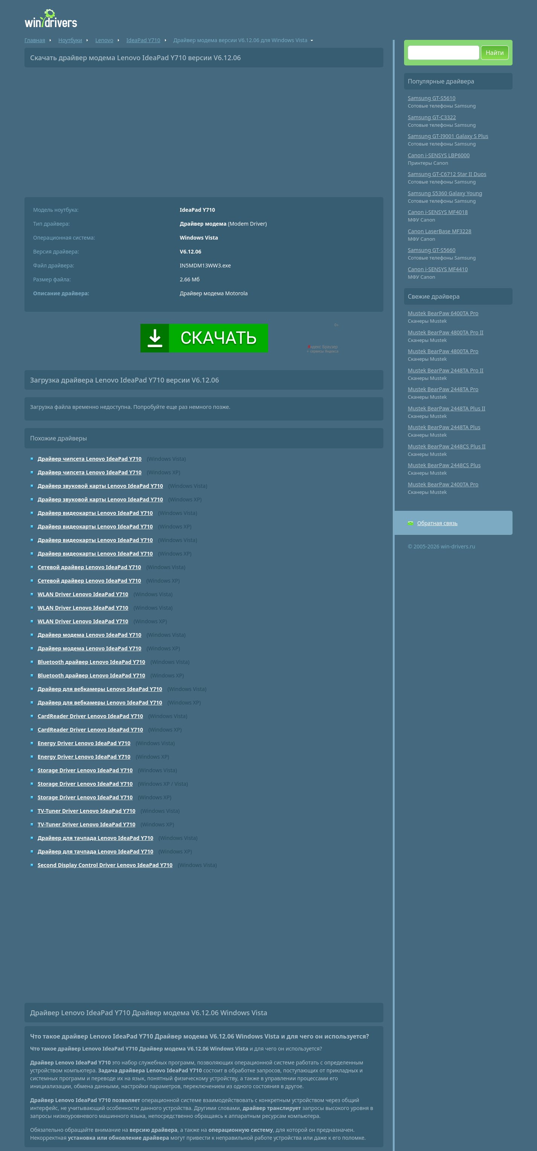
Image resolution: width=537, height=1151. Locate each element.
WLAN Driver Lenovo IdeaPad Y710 (83, 594)
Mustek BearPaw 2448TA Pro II (446, 370)
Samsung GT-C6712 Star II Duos (447, 174)
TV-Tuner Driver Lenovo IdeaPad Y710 (86, 810)
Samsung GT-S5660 (432, 250)
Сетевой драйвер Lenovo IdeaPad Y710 (89, 567)
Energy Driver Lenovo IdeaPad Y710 (84, 743)
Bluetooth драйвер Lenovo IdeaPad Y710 (91, 661)
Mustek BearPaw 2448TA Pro (443, 389)
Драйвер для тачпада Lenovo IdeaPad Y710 (95, 837)
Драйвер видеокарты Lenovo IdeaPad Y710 (95, 512)
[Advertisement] (203, 129)
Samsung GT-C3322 (432, 117)
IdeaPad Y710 (143, 40)
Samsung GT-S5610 (432, 98)
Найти (495, 53)
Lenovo (104, 40)
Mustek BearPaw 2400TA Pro (443, 484)
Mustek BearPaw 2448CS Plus (444, 465)
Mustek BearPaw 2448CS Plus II (447, 446)
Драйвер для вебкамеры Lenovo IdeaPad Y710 (100, 688)
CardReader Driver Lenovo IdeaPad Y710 (90, 716)
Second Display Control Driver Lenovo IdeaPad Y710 (105, 865)
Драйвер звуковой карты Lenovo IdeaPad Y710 (100, 485)
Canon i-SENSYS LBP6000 (439, 155)
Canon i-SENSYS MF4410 (438, 269)
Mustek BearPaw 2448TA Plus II (446, 408)
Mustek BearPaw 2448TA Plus (444, 427)
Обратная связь (437, 523)
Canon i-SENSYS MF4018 (438, 212)
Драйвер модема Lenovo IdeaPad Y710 (89, 634)
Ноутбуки (70, 40)
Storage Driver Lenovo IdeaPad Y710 (85, 770)
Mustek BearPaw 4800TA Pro (443, 351)
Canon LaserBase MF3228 (439, 231)
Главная (34, 40)
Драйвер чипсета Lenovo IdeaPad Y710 (90, 458)
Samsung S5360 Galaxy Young (445, 193)
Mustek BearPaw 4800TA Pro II (446, 332)
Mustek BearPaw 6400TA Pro (443, 313)
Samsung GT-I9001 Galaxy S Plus (448, 136)
